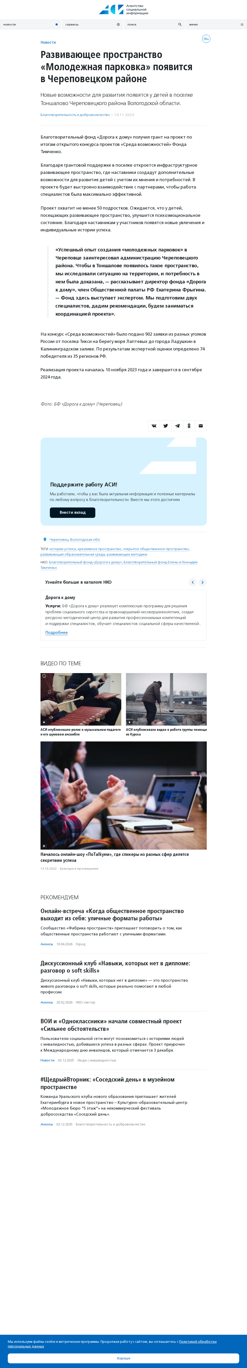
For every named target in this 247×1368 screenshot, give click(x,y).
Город (80, 944)
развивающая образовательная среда (73, 554)
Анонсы (47, 944)
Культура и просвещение (79, 868)
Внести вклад (72, 512)
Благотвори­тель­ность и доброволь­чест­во (75, 115)
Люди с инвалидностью (96, 1060)
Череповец (58, 539)
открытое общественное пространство (156, 549)
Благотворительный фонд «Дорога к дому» (85, 562)
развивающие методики (127, 554)
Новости (48, 42)
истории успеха (63, 549)
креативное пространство (99, 549)
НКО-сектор (85, 1002)
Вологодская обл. (85, 539)
